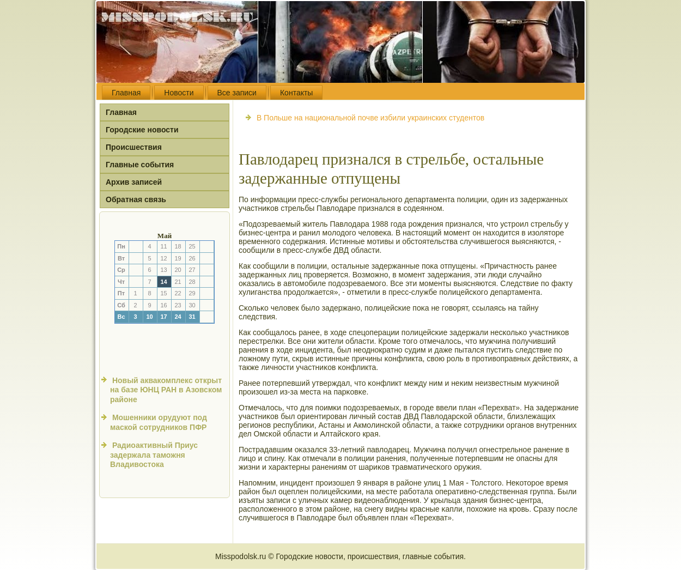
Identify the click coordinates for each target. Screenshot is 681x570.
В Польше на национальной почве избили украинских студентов (370, 117)
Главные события (140, 164)
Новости (178, 92)
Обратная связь (136, 199)
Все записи (237, 92)
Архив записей (134, 182)
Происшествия (134, 147)
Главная (126, 92)
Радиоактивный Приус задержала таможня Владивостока (154, 455)
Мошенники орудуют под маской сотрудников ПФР (158, 422)
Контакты (296, 92)
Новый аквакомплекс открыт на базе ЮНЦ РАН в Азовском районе (166, 390)
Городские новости (142, 129)
